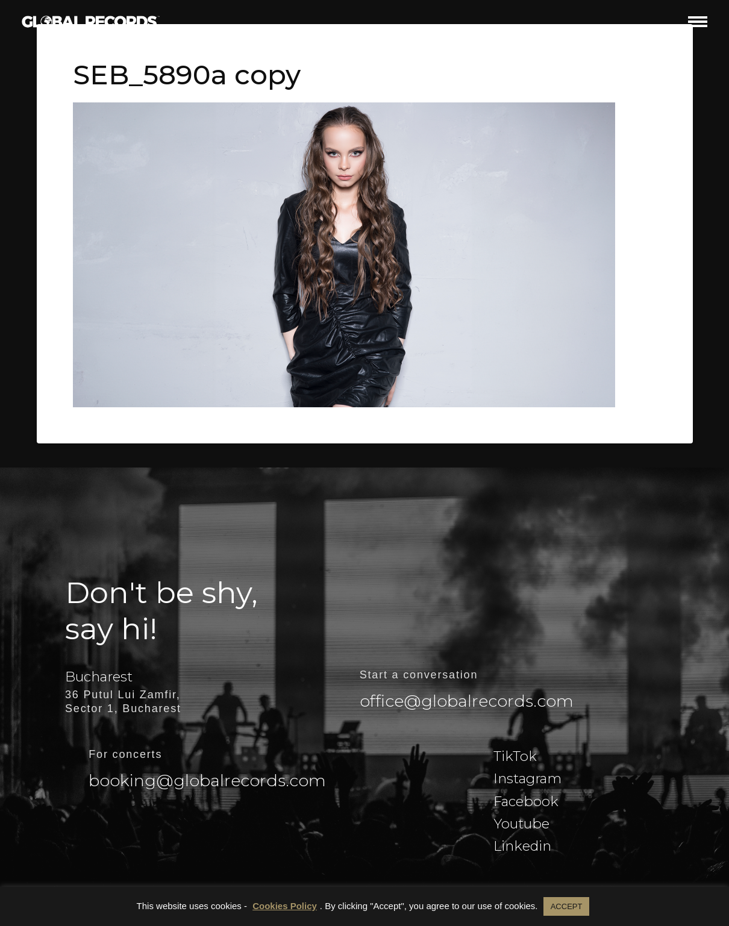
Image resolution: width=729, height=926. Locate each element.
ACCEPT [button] (567, 906)
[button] (697, 21)
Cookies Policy (284, 906)
